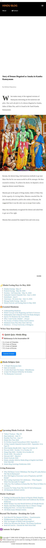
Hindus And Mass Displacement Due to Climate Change (23, 506)
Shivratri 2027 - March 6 (12, 456)
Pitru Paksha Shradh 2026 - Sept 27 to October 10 (20, 448)
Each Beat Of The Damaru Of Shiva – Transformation (22, 517)
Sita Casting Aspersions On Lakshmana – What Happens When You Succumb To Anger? (23, 481)
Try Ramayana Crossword (12, 374)
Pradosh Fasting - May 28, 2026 (14, 291)
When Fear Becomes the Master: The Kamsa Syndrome (22, 523)
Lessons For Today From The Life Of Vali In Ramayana (22, 488)
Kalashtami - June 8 (10, 297)
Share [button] (39, 276)
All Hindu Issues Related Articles (15, 510)
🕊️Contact (14, 10)
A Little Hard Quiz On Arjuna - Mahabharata (19, 370)
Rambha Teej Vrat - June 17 (13, 438)
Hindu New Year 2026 (11, 440)
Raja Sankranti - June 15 (12, 436)
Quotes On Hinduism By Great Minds (16, 317)
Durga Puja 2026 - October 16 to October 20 (19, 452)
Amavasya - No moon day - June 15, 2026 (18, 299)
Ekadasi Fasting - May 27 (12, 289)
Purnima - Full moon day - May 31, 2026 (17, 293)
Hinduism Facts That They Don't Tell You (18, 323)
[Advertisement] (23, 41)
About (4, 10)
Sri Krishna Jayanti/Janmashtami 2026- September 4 (21, 442)
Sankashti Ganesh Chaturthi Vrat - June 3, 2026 (20, 295)
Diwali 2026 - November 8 (13, 454)
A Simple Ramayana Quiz (12, 366)
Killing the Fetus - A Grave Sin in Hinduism (18, 508)
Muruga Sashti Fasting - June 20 (15, 301)
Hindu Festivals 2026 (11, 458)
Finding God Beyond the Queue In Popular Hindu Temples (23, 498)
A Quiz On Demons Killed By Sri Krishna (18, 372)
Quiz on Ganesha (9, 368)
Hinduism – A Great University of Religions (18, 325)
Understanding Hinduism (12, 311)
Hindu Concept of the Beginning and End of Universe (22, 313)
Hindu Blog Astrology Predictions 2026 (17, 464)
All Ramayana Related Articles (14, 490)
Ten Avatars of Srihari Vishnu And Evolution (19, 321)
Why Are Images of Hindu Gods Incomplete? (19, 521)
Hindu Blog (9, 5)
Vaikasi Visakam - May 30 (13, 434)
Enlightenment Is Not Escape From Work (18, 519)
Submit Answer (8, 354)
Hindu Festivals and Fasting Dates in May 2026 (20, 303)
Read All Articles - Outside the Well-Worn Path (20, 525)
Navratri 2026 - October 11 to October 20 (18, 450)
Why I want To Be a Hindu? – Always (16, 319)
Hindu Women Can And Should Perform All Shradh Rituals (24, 504)
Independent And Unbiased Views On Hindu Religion (22, 315)
